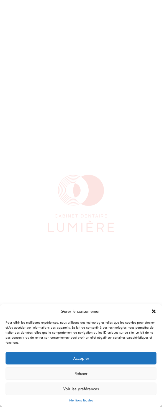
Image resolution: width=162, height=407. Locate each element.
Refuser (81, 374)
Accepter (81, 358)
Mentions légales (81, 400)
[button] (153, 311)
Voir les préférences (81, 389)
